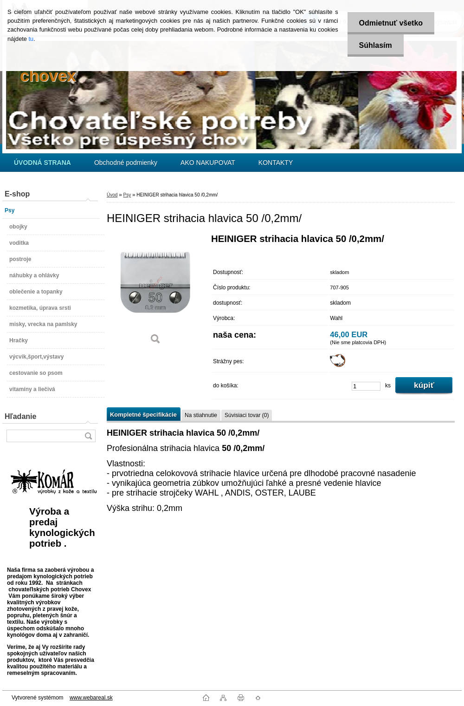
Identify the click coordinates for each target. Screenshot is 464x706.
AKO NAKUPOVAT (207, 162)
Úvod (112, 194)
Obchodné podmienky (125, 162)
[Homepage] (42, 162)
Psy (127, 194)
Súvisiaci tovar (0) (247, 415)
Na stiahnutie (201, 415)
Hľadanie (20, 416)
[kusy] (366, 386)
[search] (88, 436)
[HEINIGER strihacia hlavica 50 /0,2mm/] (155, 292)
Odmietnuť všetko (391, 23)
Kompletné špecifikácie (143, 414)
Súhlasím (375, 45)
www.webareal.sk (91, 697)
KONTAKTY (275, 162)
